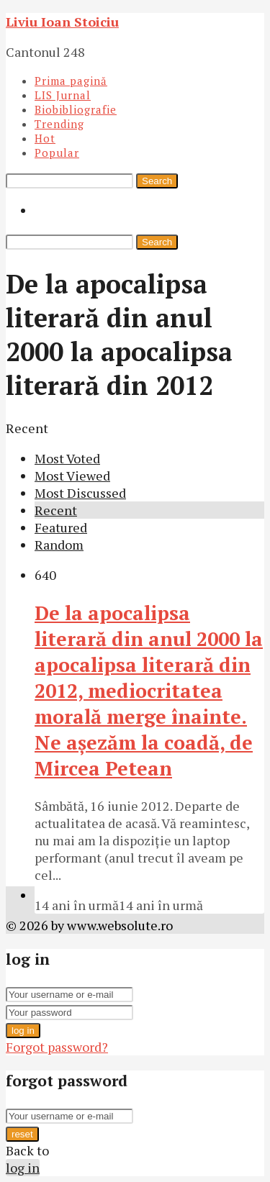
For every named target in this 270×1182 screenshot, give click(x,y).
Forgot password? (57, 1046)
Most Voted (67, 458)
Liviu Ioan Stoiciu (62, 21)
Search (157, 181)
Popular (57, 152)
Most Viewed (72, 475)
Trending (59, 124)
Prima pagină (71, 80)
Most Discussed (80, 492)
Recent (56, 510)
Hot (45, 138)
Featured (61, 527)
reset (22, 1134)
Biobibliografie (76, 109)
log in (23, 1030)
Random (59, 544)
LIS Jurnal (63, 95)
